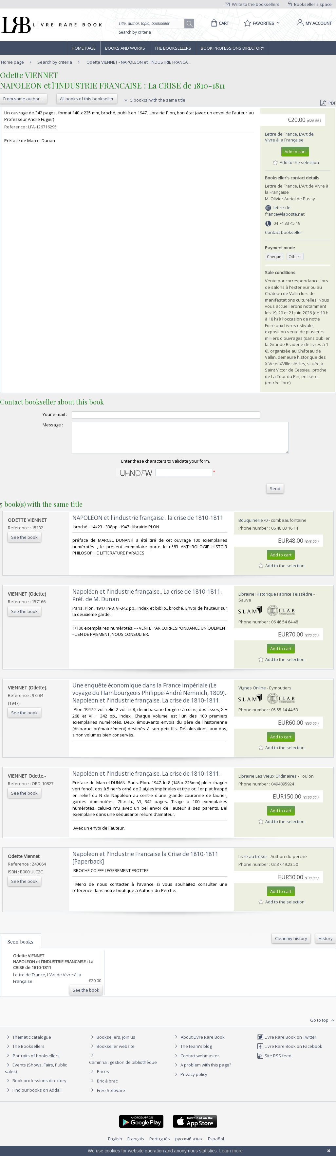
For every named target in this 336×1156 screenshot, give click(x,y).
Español (216, 1145)
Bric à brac (107, 1087)
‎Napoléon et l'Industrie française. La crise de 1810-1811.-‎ (147, 779)
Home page (84, 48)
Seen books (20, 947)
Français (135, 1145)
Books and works (125, 48)
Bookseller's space (310, 4)
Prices (103, 1077)
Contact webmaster (196, 1061)
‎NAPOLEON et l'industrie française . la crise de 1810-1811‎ (147, 523)
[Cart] (219, 23)
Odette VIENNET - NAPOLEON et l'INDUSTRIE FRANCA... (138, 62)
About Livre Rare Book (203, 1043)
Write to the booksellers (252, 4)
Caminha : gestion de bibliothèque (123, 1068)
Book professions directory (232, 48)
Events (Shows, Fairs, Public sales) (36, 1073)
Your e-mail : (41, 414)
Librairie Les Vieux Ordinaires (267, 782)
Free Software (111, 1096)
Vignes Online (252, 694)
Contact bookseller (283, 232)
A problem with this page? (202, 1070)
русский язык (189, 1145)
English (115, 1145)
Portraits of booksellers (36, 1062)
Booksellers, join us (112, 1043)
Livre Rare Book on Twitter (286, 1043)
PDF (328, 103)
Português (159, 1145)
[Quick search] (152, 23)
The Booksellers (173, 48)
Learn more (231, 1150)
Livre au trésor (252, 862)
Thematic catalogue (28, 1043)
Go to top (323, 1026)
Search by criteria (135, 32)
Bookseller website (112, 1052)
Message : (39, 425)
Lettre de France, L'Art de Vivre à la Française (289, 137)
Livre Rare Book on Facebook (289, 1052)
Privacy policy (190, 1080)
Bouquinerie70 (253, 526)
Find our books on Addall (33, 1096)
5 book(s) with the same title (154, 100)
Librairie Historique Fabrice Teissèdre (275, 600)
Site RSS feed (274, 1061)
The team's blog (192, 1052)
